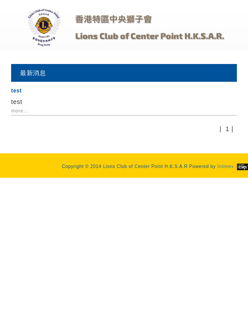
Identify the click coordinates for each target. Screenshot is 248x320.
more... (19, 110)
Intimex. (232, 166)
